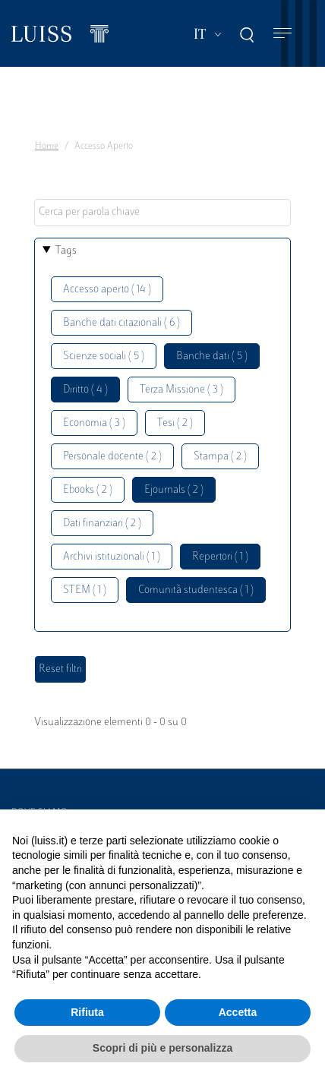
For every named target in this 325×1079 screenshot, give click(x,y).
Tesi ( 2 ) (175, 423)
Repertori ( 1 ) (220, 557)
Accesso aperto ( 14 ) (107, 289)
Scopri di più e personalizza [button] (162, 1048)
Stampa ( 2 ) (220, 456)
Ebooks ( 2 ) (87, 490)
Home (46, 146)
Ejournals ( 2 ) (174, 490)
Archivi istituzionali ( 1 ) (111, 557)
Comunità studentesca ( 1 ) (196, 590)
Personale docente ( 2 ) (112, 456)
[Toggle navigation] (282, 33)
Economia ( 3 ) (94, 423)
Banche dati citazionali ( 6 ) (121, 323)
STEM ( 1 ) (84, 590)
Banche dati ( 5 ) (212, 356)
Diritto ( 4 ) (85, 390)
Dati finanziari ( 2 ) (102, 523)
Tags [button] (66, 251)
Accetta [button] (238, 1012)
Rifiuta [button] (87, 1012)
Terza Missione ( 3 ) (181, 390)
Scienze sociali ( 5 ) (103, 356)
